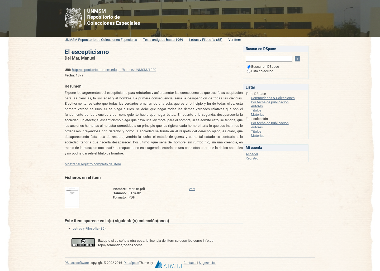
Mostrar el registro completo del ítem (93, 164)
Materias (257, 115)
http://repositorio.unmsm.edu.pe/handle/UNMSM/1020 (114, 70)
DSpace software (77, 263)
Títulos (256, 110)
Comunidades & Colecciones (273, 98)
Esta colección (260, 71)
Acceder (252, 154)
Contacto (190, 263)
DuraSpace (131, 263)
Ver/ (192, 189)
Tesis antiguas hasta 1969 (163, 40)
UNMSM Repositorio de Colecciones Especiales (101, 40)
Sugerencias (207, 263)
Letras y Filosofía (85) (205, 40)
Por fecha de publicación (270, 102)
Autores (257, 106)
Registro (252, 158)
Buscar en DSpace (263, 67)
